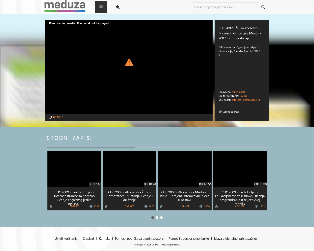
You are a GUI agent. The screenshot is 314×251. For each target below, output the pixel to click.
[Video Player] (129, 67)
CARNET (244, 96)
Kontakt (104, 238)
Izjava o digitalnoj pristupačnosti (236, 238)
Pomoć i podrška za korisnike (189, 238)
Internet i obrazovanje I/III (246, 100)
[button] (128, 62)
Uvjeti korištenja (66, 238)
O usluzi (88, 238)
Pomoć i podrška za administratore (139, 238)
